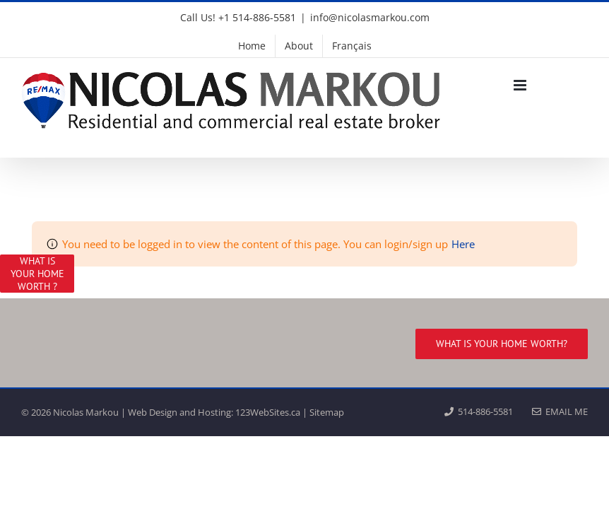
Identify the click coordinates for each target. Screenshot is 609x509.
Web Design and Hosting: (180, 412)
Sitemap (326, 412)
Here (463, 244)
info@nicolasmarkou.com (370, 17)
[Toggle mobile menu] (521, 85)
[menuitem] (352, 46)
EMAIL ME (560, 411)
